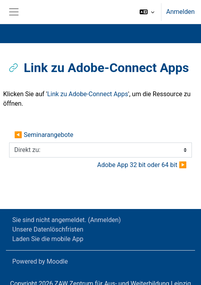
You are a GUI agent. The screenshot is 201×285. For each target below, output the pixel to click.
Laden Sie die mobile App (47, 239)
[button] (147, 12)
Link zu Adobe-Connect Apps (87, 94)
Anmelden (180, 11)
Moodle (57, 261)
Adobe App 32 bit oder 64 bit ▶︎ (142, 165)
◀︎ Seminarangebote (43, 135)
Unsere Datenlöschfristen (47, 229)
